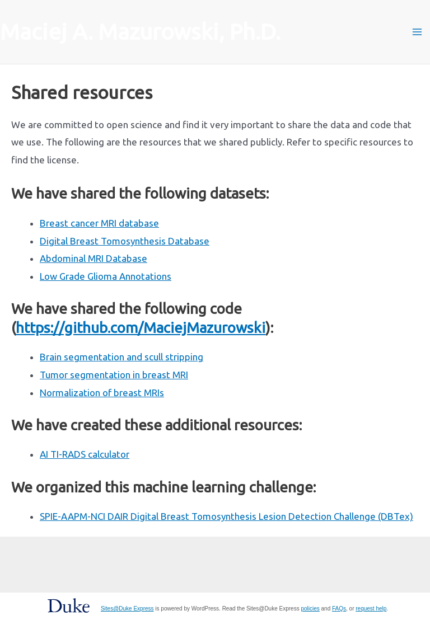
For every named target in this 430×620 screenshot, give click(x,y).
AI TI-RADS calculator (84, 454)
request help (371, 608)
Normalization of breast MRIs (102, 392)
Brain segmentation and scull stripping (121, 356)
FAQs (339, 608)
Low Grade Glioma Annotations (105, 276)
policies (310, 608)
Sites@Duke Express (127, 608)
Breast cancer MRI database (99, 223)
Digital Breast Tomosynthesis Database (124, 241)
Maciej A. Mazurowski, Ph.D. (140, 31)
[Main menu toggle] (418, 32)
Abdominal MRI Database (93, 258)
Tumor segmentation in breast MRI (114, 374)
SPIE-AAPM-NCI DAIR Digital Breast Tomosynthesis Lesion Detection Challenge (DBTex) (226, 516)
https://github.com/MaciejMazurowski (140, 328)
